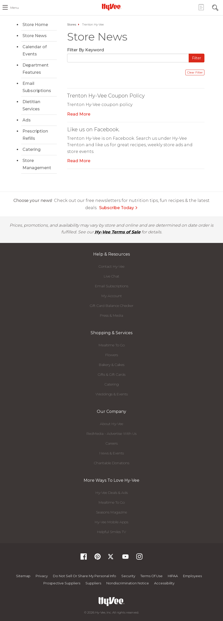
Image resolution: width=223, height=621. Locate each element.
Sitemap (23, 576)
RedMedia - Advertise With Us (111, 433)
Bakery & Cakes (111, 364)
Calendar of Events (34, 50)
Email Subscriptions (36, 87)
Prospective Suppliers (61, 583)
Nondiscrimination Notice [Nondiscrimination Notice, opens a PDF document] (127, 583)
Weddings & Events (111, 394)
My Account (111, 295)
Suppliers (93, 583)
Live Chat (111, 276)
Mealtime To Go (112, 345)
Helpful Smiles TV (111, 531)
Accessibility (164, 583)
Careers (112, 443)
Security (128, 576)
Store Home (35, 24)
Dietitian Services (31, 105)
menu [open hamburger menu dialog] (14, 8)
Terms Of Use (151, 576)
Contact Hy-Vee (111, 266)
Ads (26, 120)
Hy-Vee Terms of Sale (117, 232)
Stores (71, 24)
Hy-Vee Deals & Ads (111, 492)
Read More (78, 114)
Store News (34, 35)
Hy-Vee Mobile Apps (111, 522)
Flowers (111, 355)
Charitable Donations (111, 463)
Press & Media (111, 315)
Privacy (42, 576)
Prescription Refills (35, 135)
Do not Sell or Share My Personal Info (84, 576)
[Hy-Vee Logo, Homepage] (111, 7)
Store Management (36, 164)
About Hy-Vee (111, 423)
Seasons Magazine (111, 512)
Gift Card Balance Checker (111, 305)
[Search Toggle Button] (215, 7)
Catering (31, 149)
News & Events (111, 453)
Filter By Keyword (85, 49)
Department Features (35, 69)
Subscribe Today (118, 207)
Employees (192, 576)
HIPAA (173, 576)
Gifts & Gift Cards (111, 374)
